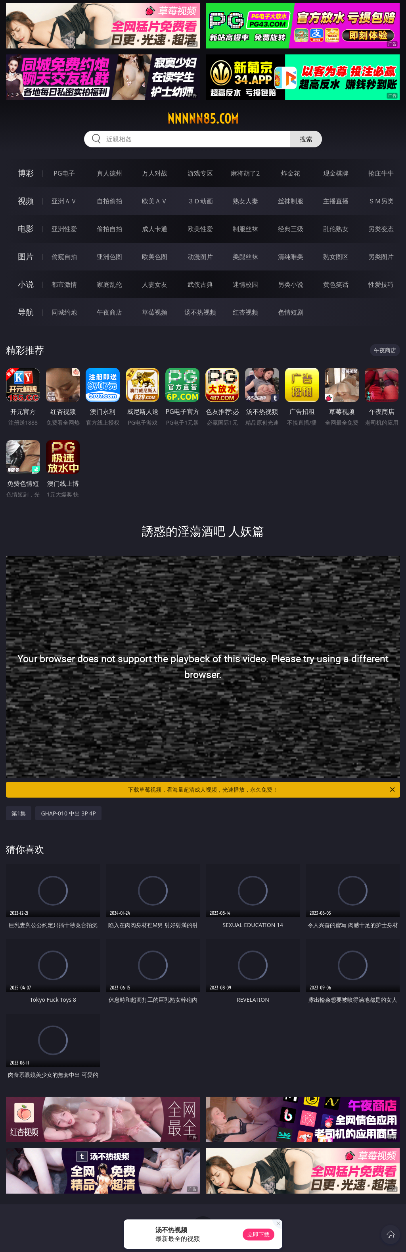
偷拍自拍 (109, 228)
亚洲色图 (109, 256)
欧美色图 (154, 256)
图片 (26, 256)
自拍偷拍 (109, 201)
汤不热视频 (200, 312)
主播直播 (336, 201)
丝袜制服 (290, 201)
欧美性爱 (200, 228)
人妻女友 (154, 284)
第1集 (18, 813)
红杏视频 (245, 312)
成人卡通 (154, 228)
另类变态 (381, 228)
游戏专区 (200, 173)
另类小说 (290, 284)
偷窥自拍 (64, 256)
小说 (26, 284)
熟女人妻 (245, 201)
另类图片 (381, 256)
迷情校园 (245, 284)
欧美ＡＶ (154, 201)
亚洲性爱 (64, 228)
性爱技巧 (381, 284)
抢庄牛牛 (381, 173)
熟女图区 (336, 256)
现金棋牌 (336, 173)
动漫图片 (200, 256)
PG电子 (64, 173)
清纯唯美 (290, 256)
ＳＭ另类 (381, 201)
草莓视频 (154, 312)
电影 (26, 228)
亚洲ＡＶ (64, 201)
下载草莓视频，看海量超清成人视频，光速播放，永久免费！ (262, 789)
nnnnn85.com (203, 119)
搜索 (306, 139)
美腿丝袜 (245, 256)
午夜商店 (109, 312)
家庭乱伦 (109, 284)
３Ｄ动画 (200, 201)
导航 (26, 312)
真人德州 (109, 173)
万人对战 (154, 173)
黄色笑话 (336, 284)
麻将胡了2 (245, 173)
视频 (26, 200)
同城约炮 (64, 312)
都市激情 (64, 284)
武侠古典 (200, 284)
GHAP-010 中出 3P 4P (68, 813)
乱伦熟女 (336, 228)
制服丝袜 (245, 228)
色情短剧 (290, 312)
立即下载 (258, 1234)
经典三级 (290, 228)
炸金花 (290, 173)
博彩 (26, 173)
